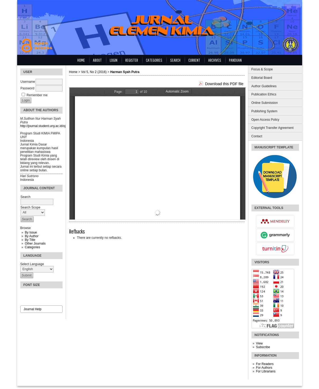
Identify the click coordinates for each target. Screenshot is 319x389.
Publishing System (264, 111)
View (259, 343)
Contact (256, 136)
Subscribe (263, 347)
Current (194, 59)
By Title (30, 240)
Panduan (235, 59)
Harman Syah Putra (125, 72)
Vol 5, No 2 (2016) (94, 72)
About (97, 59)
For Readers (265, 364)
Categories (32, 247)
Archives (214, 59)
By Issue (31, 232)
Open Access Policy (265, 119)
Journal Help (32, 309)
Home (81, 59)
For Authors (264, 367)
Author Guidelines (264, 86)
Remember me (37, 95)
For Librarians (265, 371)
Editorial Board (261, 78)
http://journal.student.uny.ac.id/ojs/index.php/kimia (55, 126)
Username (28, 82)
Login (113, 59)
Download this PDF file (224, 84)
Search (175, 59)
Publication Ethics (264, 94)
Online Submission (264, 103)
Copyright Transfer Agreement (272, 128)
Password (28, 88)
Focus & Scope (262, 69)
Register (131, 59)
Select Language (32, 264)
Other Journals (35, 243)
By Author (32, 236)
